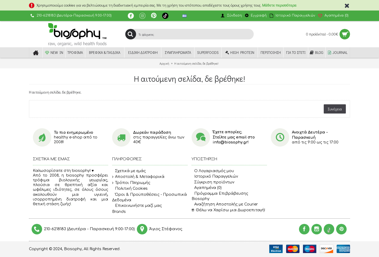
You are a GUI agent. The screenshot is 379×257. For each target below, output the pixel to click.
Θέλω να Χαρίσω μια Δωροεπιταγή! (228, 210)
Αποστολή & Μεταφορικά (138, 177)
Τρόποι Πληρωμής (131, 183)
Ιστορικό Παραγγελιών (215, 176)
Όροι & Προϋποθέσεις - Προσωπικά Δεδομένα (149, 197)
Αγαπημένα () (207, 188)
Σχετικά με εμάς (129, 171)
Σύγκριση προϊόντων (213, 182)
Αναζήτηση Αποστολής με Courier (225, 204)
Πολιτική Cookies (130, 189)
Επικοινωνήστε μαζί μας (137, 206)
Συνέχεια (335, 108)
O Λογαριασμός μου (213, 171)
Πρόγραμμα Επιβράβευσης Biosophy (220, 196)
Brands (119, 212)
